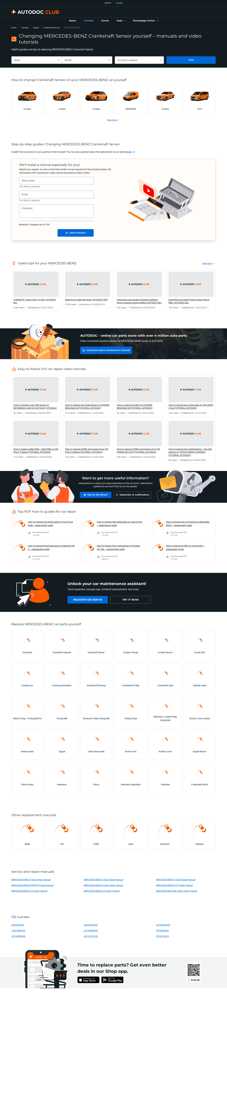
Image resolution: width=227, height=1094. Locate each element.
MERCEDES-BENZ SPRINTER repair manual (32, 885)
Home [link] (14, 27)
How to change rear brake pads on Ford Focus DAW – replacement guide (50, 523)
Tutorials (25, 27)
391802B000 (162, 930)
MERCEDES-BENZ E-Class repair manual (30, 879)
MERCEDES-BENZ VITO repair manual (174, 885)
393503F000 (17, 924)
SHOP (108, 3)
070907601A (162, 936)
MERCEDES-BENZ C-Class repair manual (103, 879)
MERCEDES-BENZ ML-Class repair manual (176, 890)
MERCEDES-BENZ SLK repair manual (101, 890)
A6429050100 (91, 924)
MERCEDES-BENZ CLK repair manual (29, 890)
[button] (121, 21)
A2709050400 (163, 924)
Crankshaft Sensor (51, 27)
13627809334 (18, 930)
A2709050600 (18, 936)
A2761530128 (91, 936)
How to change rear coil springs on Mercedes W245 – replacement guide (188, 523)
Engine (36, 27)
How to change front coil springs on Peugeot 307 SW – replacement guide (118, 547)
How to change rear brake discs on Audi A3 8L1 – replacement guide (120, 523)
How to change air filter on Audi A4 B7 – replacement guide (185, 547)
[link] (73, 21)
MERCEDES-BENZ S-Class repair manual (103, 885)
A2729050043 (91, 930)
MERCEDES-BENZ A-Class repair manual (175, 879)
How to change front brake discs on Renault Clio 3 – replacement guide (51, 547)
